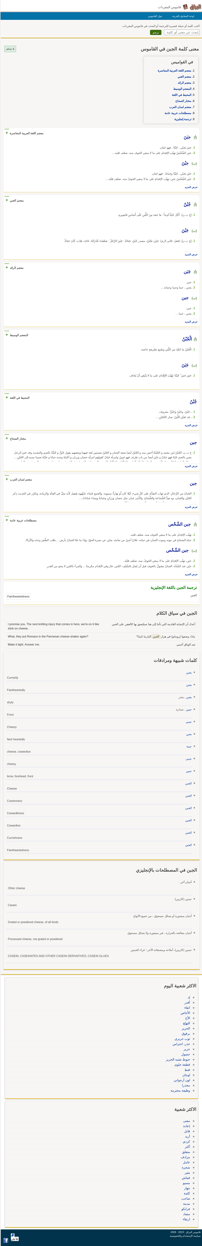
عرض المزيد (190, 187)
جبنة (188, 746)
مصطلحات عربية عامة (177, 113)
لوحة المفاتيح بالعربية (183, 16)
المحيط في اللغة (181, 94)
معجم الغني (184, 76)
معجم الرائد (184, 82)
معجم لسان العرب (180, 107)
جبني (188, 721)
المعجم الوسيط (182, 88)
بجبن (188, 672)
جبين (188, 709)
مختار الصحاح (183, 100)
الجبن (188, 783)
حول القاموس (154, 16)
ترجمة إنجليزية (182, 119)
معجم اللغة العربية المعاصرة (174, 70)
